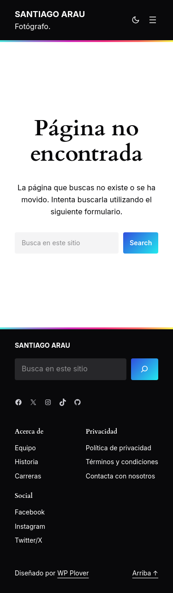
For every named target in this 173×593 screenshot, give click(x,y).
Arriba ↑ (145, 573)
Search (141, 243)
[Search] (144, 369)
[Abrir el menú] (152, 19)
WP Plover (73, 573)
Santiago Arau (50, 14)
